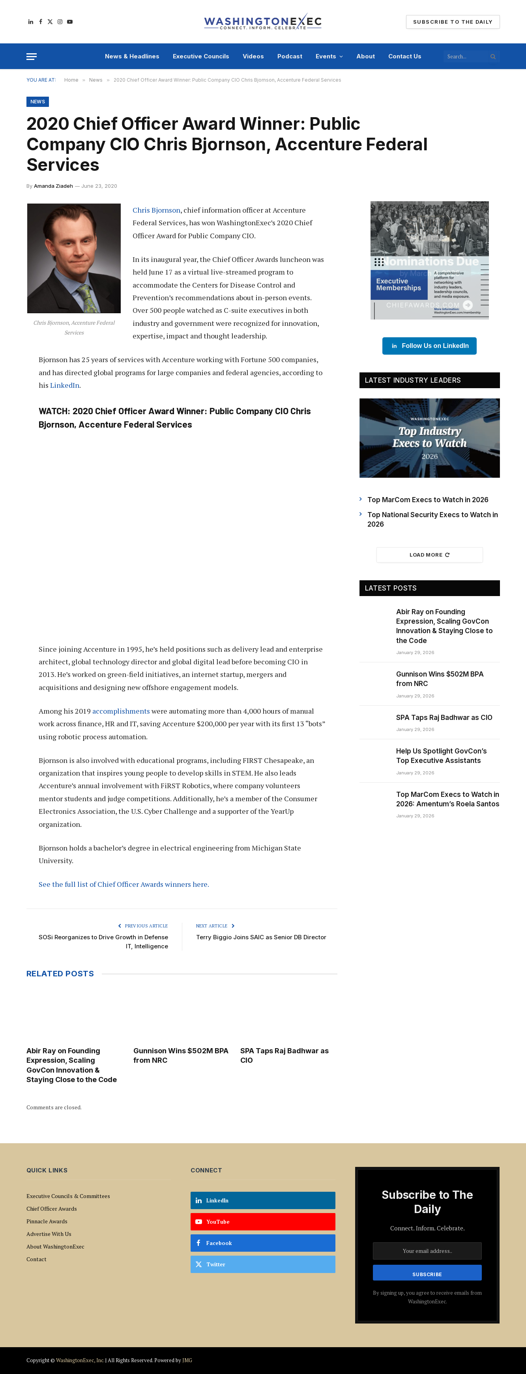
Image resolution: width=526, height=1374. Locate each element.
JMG (187, 1360)
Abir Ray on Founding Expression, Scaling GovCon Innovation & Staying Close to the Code (71, 1065)
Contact (36, 1259)
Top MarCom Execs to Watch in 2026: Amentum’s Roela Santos (448, 799)
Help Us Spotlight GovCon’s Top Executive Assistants (441, 756)
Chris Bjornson (156, 210)
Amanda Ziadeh (53, 186)
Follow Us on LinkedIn (429, 346)
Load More (430, 554)
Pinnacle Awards (46, 1221)
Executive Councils (201, 56)
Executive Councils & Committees (68, 1196)
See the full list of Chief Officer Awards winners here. (124, 884)
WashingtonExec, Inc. (80, 1360)
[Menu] (31, 56)
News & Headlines (132, 56)
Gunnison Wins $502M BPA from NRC (180, 1055)
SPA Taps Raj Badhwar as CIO (284, 1055)
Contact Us (404, 56)
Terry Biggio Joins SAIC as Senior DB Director (261, 937)
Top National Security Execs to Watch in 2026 (432, 519)
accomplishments (121, 711)
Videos (253, 56)
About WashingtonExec (55, 1246)
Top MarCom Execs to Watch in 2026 (428, 500)
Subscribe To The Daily (452, 22)
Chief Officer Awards (51, 1208)
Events (326, 56)
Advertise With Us (48, 1234)
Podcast (289, 56)
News (37, 102)
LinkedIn (64, 385)
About (365, 56)
